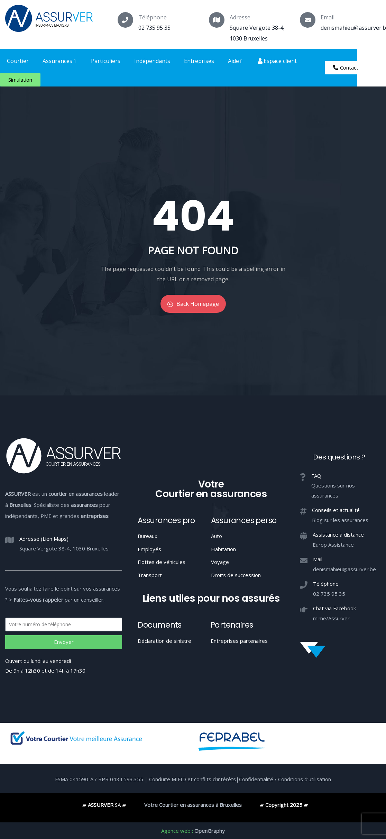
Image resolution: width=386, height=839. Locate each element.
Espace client (277, 61)
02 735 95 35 (154, 27)
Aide (236, 61)
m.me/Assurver (331, 618)
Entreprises (199, 61)
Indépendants (152, 61)
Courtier (18, 61)
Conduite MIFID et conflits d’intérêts (192, 779)
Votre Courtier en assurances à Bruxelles (193, 804)
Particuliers (105, 61)
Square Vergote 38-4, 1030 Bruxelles (64, 548)
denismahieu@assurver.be (344, 569)
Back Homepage (193, 304)
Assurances (60, 61)
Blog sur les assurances (340, 520)
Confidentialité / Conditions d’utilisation (285, 779)
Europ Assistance (333, 544)
